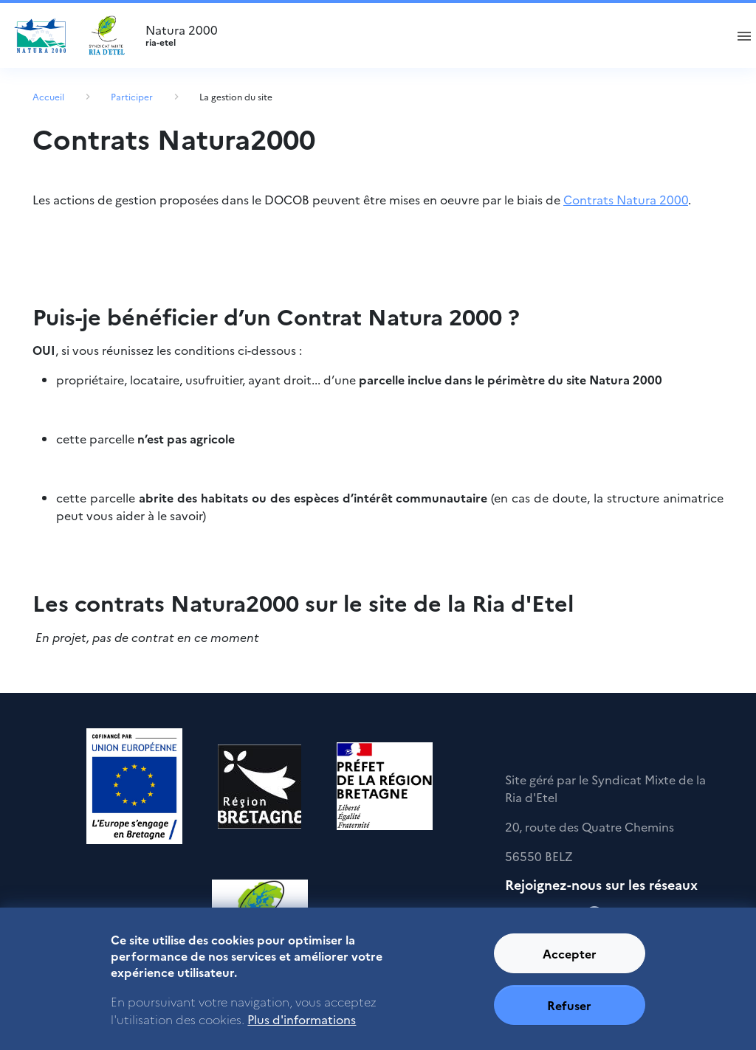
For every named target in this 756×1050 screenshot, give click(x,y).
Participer (132, 96)
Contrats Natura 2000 (625, 199)
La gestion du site (235, 96)
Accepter (570, 963)
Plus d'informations (301, 1028)
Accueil (48, 96)
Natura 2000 (428, 35)
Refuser (569, 1014)
